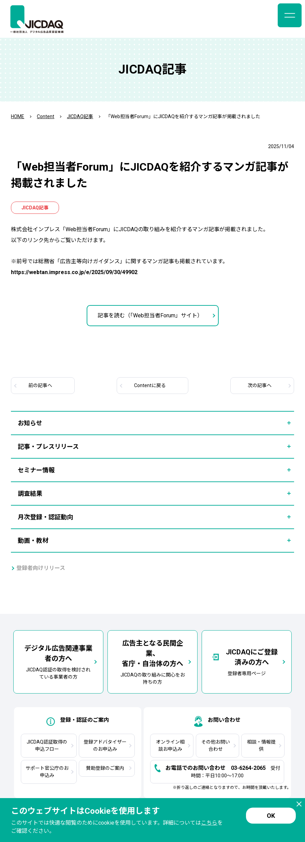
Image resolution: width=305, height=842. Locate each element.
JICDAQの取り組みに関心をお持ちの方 (152, 661)
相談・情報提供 (261, 745)
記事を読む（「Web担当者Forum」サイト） (150, 315)
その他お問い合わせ (215, 745)
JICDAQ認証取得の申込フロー (47, 745)
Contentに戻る (150, 385)
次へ (260, 385)
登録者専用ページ (246, 661)
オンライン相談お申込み (170, 745)
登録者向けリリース (40, 568)
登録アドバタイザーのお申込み (105, 745)
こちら (209, 823)
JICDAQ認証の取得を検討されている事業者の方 (58, 661)
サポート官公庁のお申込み (47, 771)
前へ (40, 385)
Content (45, 116)
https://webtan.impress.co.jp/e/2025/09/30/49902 (74, 272)
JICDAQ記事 (80, 116)
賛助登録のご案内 (105, 768)
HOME (17, 116)
